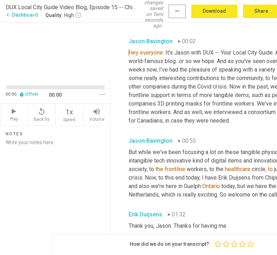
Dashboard (22, 15)
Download (214, 11)
